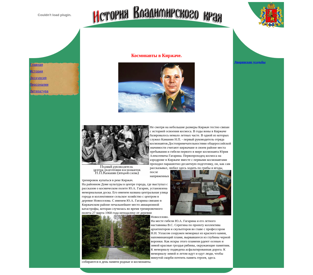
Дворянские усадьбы (250, 62)
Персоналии (39, 85)
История (36, 71)
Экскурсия (38, 78)
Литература (39, 91)
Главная (36, 65)
